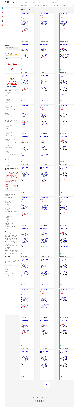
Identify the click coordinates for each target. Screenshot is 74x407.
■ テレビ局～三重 (44, 228)
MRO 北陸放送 (43, 176)
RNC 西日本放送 (44, 325)
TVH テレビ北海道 (25, 25)
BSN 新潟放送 (63, 146)
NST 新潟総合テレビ (64, 148)
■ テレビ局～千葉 (63, 105)
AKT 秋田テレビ (44, 54)
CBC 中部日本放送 (25, 238)
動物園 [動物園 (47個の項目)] (11, 247)
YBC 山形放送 (63, 49)
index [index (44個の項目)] (13, 242)
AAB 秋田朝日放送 (44, 51)
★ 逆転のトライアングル (9, 135)
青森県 (42, 15)
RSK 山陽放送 (43, 330)
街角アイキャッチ (47, 5)
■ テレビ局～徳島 (44, 351)
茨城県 (42, 76)
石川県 (42, 168)
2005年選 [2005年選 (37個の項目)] (12, 233)
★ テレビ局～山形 (64, 44)
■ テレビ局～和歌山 (44, 289)
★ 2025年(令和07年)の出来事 (10, 139)
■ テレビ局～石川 (44, 167)
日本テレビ (43, 80)
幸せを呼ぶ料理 (55, 5)
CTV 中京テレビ (24, 233)
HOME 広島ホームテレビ (65, 327)
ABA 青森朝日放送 (44, 21)
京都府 (22, 260)
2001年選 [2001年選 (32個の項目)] (6, 233)
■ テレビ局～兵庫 (63, 259)
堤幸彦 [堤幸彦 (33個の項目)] (17, 247)
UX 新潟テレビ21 (64, 143)
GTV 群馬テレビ (24, 123)
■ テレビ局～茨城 (44, 75)
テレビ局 (23, 69)
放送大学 (62, 94)
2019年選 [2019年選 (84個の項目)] (8, 238)
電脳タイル (12, 2)
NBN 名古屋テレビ (25, 235)
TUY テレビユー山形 (65, 54)
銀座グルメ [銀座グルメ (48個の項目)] (10, 253)
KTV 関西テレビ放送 (64, 242)
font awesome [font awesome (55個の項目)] (8, 242)
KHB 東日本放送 (24, 51)
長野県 (42, 199)
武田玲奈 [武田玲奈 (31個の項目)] (13, 250)
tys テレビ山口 (24, 360)
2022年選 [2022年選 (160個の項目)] (9, 239)
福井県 (62, 168)
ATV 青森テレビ (44, 23)
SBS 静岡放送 (63, 207)
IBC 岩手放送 (63, 23)
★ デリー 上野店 (8, 159)
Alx (46, 397)
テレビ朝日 (43, 82)
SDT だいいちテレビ (65, 202)
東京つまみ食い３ (22, 5)
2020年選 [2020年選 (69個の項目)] (13, 238)
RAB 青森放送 (43, 18)
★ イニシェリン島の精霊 (9, 116)
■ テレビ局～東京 (24, 136)
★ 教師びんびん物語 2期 (10, 226)
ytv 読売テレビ (63, 233)
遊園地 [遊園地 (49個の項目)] (12, 251)
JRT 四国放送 (43, 356)
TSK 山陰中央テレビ (64, 299)
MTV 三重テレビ (44, 246)
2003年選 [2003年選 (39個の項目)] (9, 233)
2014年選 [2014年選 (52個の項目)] (12, 235)
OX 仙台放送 (24, 56)
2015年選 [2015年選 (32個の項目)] (15, 235)
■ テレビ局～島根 (24, 320)
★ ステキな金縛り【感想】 (10, 109)
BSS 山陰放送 (63, 297)
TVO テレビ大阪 (64, 240)
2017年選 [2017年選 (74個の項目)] (9, 236)
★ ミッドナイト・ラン (9, 113)
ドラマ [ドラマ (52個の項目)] (6, 245)
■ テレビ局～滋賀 (63, 228)
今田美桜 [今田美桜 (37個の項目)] (16, 245)
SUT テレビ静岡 (64, 209)
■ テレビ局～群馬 (24, 105)
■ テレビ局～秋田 (44, 44)
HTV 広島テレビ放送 (64, 325)
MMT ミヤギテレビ (25, 49)
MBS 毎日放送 (63, 238)
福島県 (22, 76)
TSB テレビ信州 (44, 202)
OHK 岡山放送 (43, 334)
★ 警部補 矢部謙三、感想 (9, 92)
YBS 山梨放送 (23, 202)
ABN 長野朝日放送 (45, 205)
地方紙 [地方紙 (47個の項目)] (14, 247)
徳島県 (42, 352)
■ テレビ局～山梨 (24, 197)
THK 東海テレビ (24, 242)
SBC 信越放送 (44, 207)
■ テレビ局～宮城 (24, 44)
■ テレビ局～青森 (44, 13)
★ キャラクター (8, 95)
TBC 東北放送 (24, 54)
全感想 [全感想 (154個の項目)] (7, 247)
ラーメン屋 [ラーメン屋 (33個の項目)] (9, 245)
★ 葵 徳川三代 (8, 204)
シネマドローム (30, 5)
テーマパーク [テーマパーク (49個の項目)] (15, 244)
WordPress (39, 397)
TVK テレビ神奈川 (44, 154)
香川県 (62, 352)
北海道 (22, 15)
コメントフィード (9, 273)
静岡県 (62, 199)
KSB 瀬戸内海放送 (44, 327)
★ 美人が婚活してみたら (9, 147)
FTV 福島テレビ (24, 87)
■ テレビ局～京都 (24, 259)
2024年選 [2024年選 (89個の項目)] (9, 241)
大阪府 (42, 260)
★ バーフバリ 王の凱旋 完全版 (11, 106)
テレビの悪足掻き (38, 5)
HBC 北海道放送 (24, 23)
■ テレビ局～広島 (63, 320)
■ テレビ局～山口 (24, 351)
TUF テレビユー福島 (25, 84)
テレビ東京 (43, 87)
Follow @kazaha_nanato (12, 264)
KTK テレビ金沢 (44, 172)
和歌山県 (42, 291)
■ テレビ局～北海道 (25, 13)
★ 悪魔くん (8, 219)
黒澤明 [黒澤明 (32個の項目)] (13, 253)
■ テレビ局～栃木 (63, 75)
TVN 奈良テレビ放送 (26, 307)
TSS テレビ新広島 (64, 332)
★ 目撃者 (7, 128)
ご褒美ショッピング (64, 5)
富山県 (22, 168)
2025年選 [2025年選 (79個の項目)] (15, 241)
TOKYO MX (24, 154)
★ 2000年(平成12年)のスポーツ (12, 211)
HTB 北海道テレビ (25, 21)
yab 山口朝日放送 (25, 358)
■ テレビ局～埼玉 (44, 105)
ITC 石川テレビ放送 (44, 179)
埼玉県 (42, 107)
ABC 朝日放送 (63, 235)
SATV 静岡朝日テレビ (65, 205)
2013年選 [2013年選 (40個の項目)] (8, 235)
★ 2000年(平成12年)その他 (11, 208)
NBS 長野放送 (44, 209)
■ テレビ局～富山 (24, 167)
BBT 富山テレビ (24, 176)
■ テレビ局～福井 (63, 167)
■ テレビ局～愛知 (24, 228)
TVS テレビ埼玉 (44, 123)
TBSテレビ (43, 84)
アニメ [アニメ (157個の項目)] (16, 242)
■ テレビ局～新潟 (63, 136)
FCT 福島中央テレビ (25, 80)
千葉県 (62, 107)
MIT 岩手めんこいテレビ (65, 25)
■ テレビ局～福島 (24, 75)
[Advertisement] (12, 25)
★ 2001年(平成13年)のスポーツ (12, 201)
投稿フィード (8, 271)
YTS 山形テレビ (64, 51)
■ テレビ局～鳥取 (63, 289)
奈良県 (22, 291)
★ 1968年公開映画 (8, 132)
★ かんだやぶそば (8, 99)
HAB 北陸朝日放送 (44, 174)
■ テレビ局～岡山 (44, 320)
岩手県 (62, 15)
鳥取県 (62, 291)
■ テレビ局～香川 (63, 351)
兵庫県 (62, 260)
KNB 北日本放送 (24, 172)
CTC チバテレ (63, 123)
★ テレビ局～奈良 (24, 289)
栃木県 (62, 76)
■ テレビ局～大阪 (44, 259)
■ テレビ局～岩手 (63, 13)
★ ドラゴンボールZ (9, 223)
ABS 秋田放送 (43, 49)
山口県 (22, 352)
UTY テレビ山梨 (24, 207)
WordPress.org (9, 275)
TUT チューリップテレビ (26, 174)
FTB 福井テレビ (64, 176)
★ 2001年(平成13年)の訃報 (11, 194)
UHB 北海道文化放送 (25, 28)
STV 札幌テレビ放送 (25, 18)
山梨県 (22, 199)
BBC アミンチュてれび (65, 246)
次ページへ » (47, 385)
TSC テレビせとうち (45, 332)
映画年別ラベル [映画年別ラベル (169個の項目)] (11, 249)
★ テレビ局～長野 (44, 197)
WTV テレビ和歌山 (44, 307)
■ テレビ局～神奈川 (44, 136)
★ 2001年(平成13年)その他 (11, 197)
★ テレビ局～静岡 (64, 197)
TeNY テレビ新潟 (64, 141)
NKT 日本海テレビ (64, 294)
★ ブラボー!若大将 (8, 125)
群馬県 (22, 107)
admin (70, 5)
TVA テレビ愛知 (24, 240)
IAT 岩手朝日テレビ (64, 21)
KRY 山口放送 (24, 356)
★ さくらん (7, 151)
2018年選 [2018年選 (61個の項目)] (14, 236)
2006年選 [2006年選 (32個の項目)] (16, 233)
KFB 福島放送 (24, 82)
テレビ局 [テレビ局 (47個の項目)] (10, 244)
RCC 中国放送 (63, 330)
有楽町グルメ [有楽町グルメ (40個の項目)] (9, 250)
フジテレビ (43, 89)
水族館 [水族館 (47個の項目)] (16, 250)
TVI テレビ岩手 (63, 18)
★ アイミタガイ (8, 102)
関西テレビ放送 (44, 365)
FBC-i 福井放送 (63, 172)
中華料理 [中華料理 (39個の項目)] (13, 245)
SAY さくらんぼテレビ (65, 56)
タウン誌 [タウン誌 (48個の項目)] (7, 244)
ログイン (7, 269)
